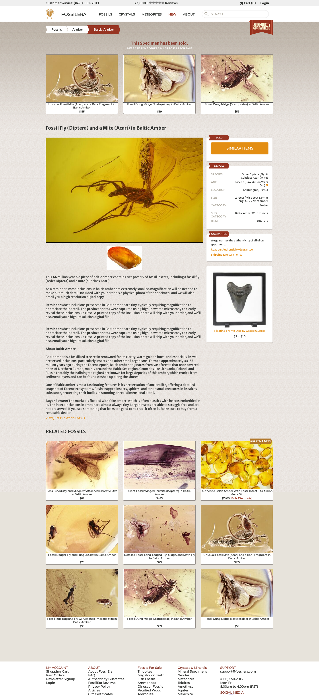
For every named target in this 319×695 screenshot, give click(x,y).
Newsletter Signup (60, 679)
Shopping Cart (57, 671)
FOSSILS (105, 14)
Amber (263, 205)
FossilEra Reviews (101, 683)
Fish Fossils (146, 679)
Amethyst (185, 687)
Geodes (183, 675)
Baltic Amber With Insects (251, 213)
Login (264, 3)
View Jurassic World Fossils (65, 418)
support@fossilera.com (238, 671)
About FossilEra (100, 671)
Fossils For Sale (149, 668)
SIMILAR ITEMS (239, 148)
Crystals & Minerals (192, 668)
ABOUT (189, 14)
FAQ (91, 675)
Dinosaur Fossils (150, 687)
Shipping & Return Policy (226, 254)
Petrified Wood (149, 690)
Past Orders (55, 675)
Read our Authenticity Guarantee (232, 249)
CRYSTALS (127, 14)
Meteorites (186, 679)
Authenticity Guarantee (106, 679)
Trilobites (145, 671)
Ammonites (147, 683)
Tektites (184, 683)
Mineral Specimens (192, 671)
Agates (183, 690)
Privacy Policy (99, 687)
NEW (172, 14)
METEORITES (152, 14)
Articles (94, 690)
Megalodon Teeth (151, 675)
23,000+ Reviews (156, 3)
